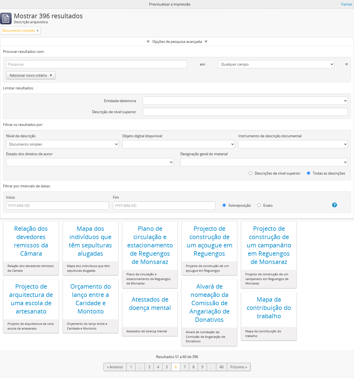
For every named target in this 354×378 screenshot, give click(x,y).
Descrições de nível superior (274, 173)
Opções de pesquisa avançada (177, 41)
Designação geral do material (204, 153)
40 (221, 366)
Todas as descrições (326, 173)
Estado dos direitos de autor (29, 153)
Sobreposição (236, 205)
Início (10, 197)
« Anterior (115, 366)
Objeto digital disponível (142, 135)
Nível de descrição (21, 135)
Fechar (346, 4)
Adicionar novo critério (31, 75)
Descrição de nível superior (114, 111)
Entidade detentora (120, 100)
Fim (116, 197)
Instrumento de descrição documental (269, 135)
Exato (265, 205)
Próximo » (238, 366)
